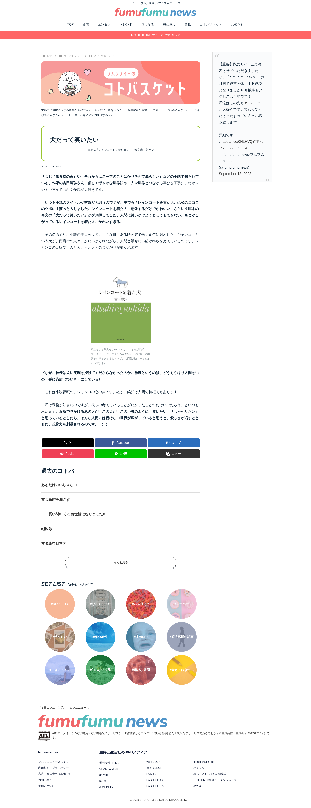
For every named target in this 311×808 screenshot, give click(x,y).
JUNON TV (106, 787)
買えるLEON (154, 767)
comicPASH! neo (203, 761)
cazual (197, 786)
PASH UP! (152, 773)
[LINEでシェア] (121, 453)
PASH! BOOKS (155, 786)
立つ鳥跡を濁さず (55, 500)
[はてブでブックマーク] (174, 442)
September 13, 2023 (235, 174)
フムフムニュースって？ (53, 761)
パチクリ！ (200, 767)
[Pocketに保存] (68, 453)
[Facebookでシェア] (121, 442)
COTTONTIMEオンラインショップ (215, 780)
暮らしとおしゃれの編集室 (210, 773)
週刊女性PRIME (109, 762)
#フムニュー (255, 103)
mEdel (103, 781)
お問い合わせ (46, 780)
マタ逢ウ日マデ (53, 543)
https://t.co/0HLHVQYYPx (241, 142)
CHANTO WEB (108, 768)
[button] (174, 453)
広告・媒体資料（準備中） (55, 773)
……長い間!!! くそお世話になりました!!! (74, 514)
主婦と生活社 (46, 786)
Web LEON (153, 761)
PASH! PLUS (154, 780)
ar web (103, 774)
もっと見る (143, 563)
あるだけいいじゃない (59, 485)
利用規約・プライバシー (53, 767)
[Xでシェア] (68, 442)
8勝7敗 (46, 529)
